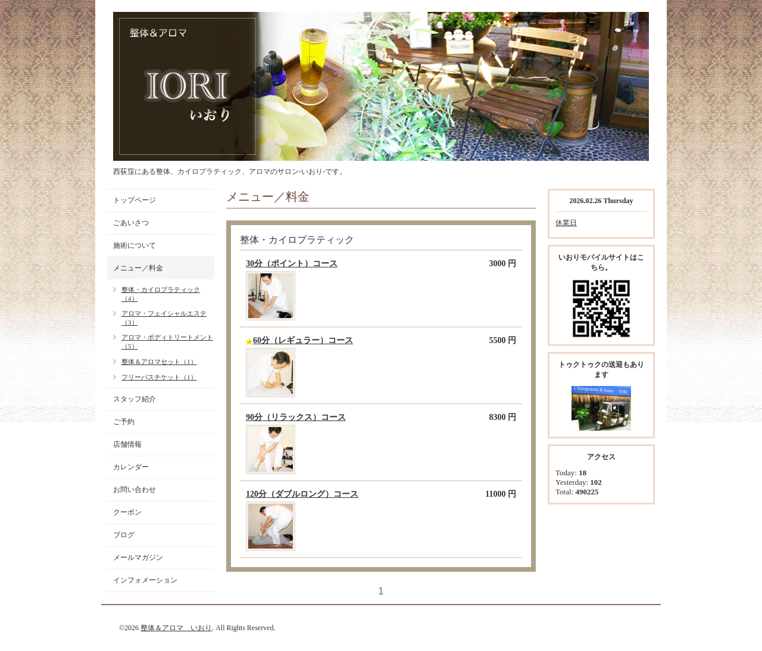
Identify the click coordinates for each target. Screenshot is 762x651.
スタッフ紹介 (134, 399)
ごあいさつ (131, 223)
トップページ (134, 200)
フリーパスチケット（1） (159, 377)
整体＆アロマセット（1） (159, 361)
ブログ (124, 535)
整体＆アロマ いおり (176, 628)
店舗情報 (127, 444)
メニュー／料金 (138, 268)
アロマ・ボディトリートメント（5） (167, 342)
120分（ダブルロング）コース (302, 494)
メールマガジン (138, 557)
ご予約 (124, 422)
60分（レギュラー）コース (303, 340)
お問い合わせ (134, 489)
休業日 (566, 223)
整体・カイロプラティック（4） (160, 294)
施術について (134, 245)
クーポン (127, 512)
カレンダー (131, 467)
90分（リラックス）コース (296, 417)
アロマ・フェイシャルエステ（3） (164, 318)
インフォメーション (145, 580)
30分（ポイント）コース (292, 263)
